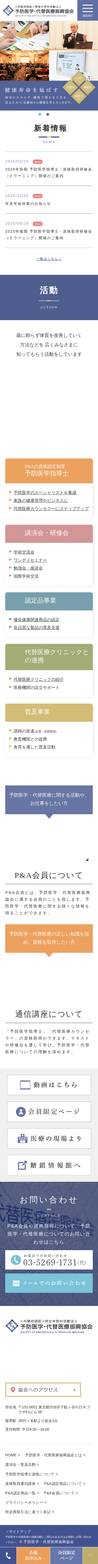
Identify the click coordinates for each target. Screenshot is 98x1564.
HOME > (12, 1455)
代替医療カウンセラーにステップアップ (51, 508)
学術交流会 (24, 552)
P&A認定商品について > (64, 1483)
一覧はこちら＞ (49, 259)
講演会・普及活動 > (22, 1464)
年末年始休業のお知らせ (28, 203)
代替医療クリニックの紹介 (39, 679)
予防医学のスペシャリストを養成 (45, 492)
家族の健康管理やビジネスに (41, 500)
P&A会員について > (61, 1493)
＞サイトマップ (18, 1531)
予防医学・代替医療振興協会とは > (55, 1455)
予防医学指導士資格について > (31, 1474)
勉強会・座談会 (28, 568)
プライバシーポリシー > (26, 1502)
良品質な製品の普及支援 (37, 627)
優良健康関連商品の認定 (37, 619)
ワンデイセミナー (30, 560)
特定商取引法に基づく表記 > (29, 1512)
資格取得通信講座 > (22, 1483)
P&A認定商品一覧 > (22, 1493)
